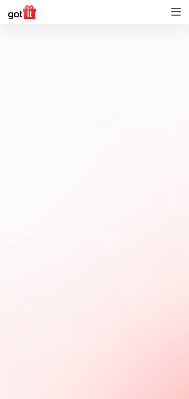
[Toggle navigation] (176, 12)
